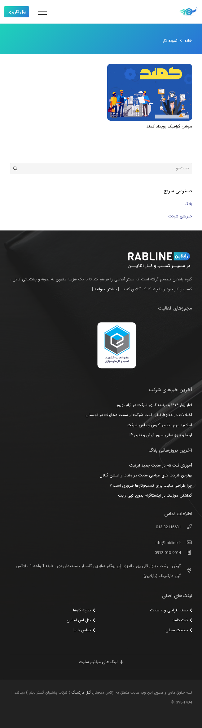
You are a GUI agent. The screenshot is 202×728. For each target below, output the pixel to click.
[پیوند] (188, 11)
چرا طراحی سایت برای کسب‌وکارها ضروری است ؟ (151, 485)
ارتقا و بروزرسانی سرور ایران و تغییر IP (161, 435)
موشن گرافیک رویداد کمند (169, 126)
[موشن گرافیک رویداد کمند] (149, 92)
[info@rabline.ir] (186, 543)
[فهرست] (42, 12)
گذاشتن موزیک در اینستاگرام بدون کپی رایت (155, 495)
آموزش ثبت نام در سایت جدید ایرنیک (160, 465)
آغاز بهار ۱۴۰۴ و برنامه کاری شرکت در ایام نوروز (154, 405)
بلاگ (188, 204)
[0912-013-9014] (186, 553)
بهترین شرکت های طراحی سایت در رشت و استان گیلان (145, 475)
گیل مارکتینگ (81, 692)
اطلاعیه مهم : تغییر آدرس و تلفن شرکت (159, 425)
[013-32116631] (186, 527)
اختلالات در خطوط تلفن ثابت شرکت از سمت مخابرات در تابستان (139, 415)
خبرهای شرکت (180, 216)
